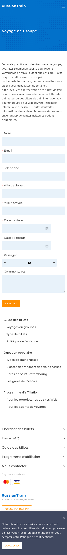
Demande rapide (17, 509)
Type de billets (16, 334)
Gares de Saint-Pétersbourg (26, 374)
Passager (10, 255)
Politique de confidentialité (36, 537)
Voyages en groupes (21, 327)
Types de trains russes (22, 359)
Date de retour (14, 237)
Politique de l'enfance (22, 341)
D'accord (12, 545)
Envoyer (11, 303)
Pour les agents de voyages (26, 406)
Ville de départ (14, 185)
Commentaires (15, 271)
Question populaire (18, 352)
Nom (7, 133)
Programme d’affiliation (21, 392)
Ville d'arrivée (13, 203)
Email (8, 150)
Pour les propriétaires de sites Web (31, 399)
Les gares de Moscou (21, 381)
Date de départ (15, 220)
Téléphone (11, 168)
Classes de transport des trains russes (33, 367)
